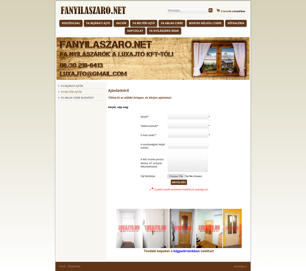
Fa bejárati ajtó (98, 23)
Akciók (121, 23)
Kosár (62, 266)
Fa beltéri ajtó (144, 23)
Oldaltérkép (74, 266)
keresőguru (240, 266)
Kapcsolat (135, 31)
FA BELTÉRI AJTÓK (71, 92)
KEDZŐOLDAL (71, 23)
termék (226, 11)
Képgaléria (236, 23)
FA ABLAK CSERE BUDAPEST (77, 97)
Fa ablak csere (172, 23)
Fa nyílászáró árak (164, 31)
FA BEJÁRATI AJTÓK (72, 86)
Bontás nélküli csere (205, 23)
